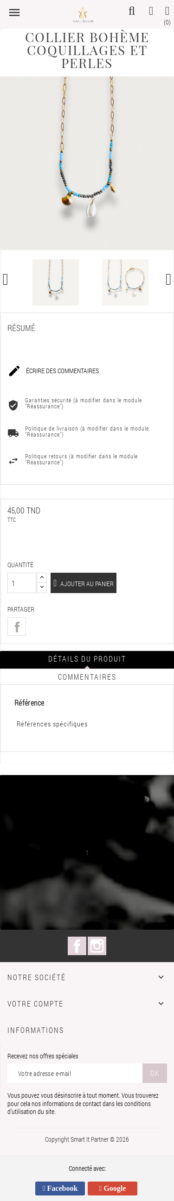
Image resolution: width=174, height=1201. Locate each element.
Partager (17, 626)
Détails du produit (87, 658)
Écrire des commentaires (53, 371)
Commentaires (87, 677)
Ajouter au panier (86, 583)
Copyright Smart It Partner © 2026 (87, 1139)
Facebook (77, 946)
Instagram (97, 946)
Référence (29, 703)
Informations (35, 1030)
